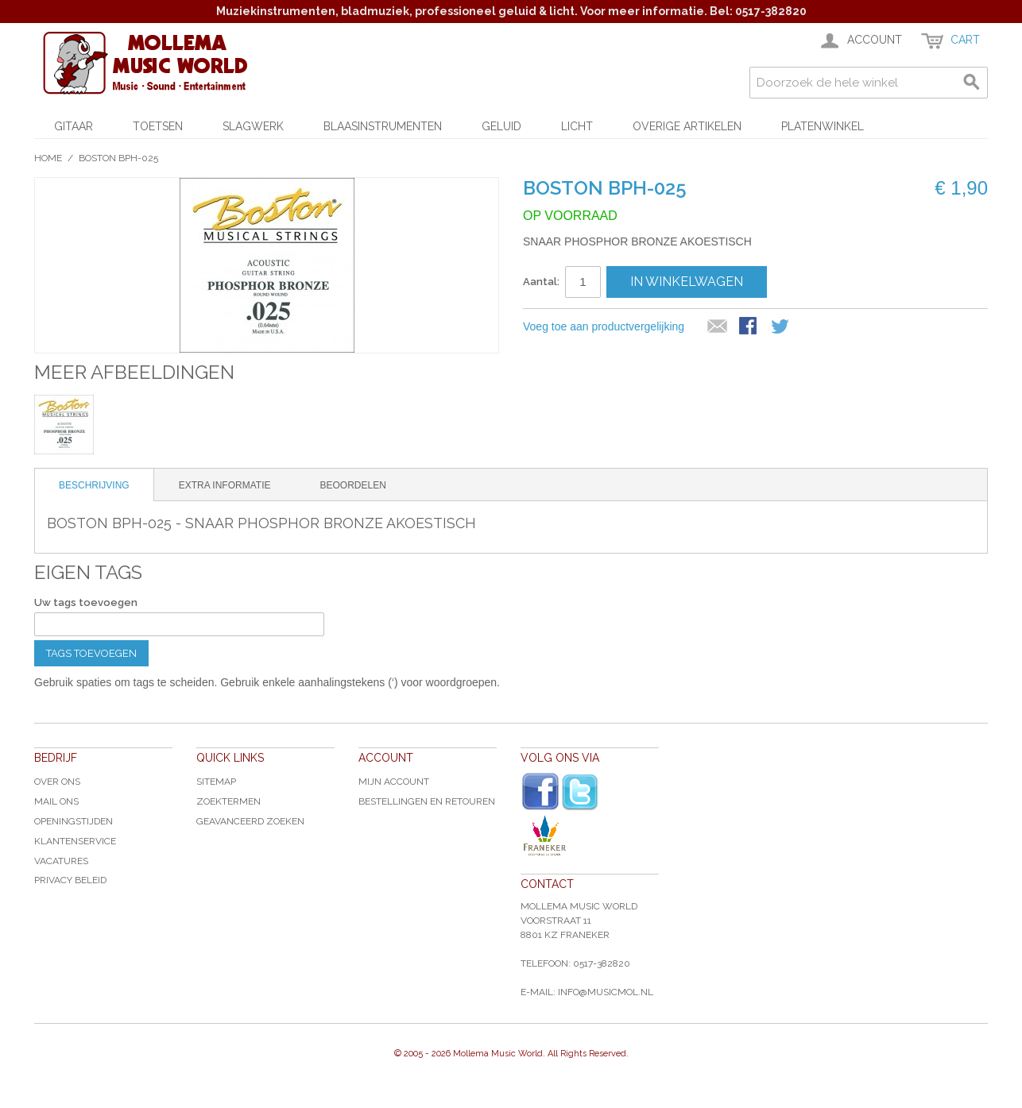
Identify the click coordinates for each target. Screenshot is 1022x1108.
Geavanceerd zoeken (250, 821)
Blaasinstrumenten (382, 126)
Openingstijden (73, 821)
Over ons (57, 781)
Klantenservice (75, 841)
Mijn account (393, 781)
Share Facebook (749, 327)
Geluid (501, 126)
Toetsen (158, 126)
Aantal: (541, 282)
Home (48, 158)
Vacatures (61, 861)
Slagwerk (253, 126)
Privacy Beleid (70, 880)
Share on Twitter (781, 327)
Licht (577, 126)
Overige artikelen (687, 126)
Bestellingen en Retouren (426, 801)
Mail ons (56, 801)
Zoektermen (228, 801)
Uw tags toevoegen (85, 602)
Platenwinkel (822, 126)
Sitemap (216, 781)
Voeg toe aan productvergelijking (603, 326)
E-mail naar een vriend (717, 327)
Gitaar (73, 126)
